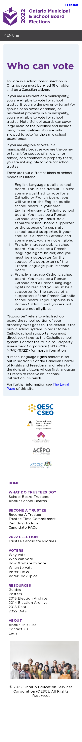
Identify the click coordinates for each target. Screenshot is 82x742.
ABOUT (15, 620)
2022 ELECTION (23, 537)
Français (72, 5)
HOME (14, 483)
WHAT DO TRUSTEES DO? (32, 492)
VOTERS (16, 550)
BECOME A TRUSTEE (27, 510)
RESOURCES (20, 585)
